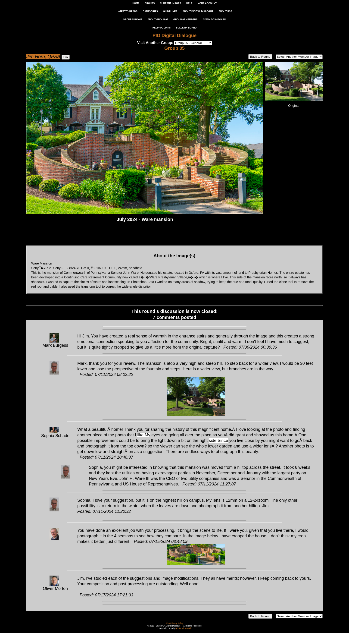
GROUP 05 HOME (132, 19)
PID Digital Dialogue (174, 35)
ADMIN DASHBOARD (214, 19)
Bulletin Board (186, 27)
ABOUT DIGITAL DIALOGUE (198, 11)
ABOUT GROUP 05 (157, 19)
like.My (143, 435)
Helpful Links (162, 27)
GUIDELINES (170, 11)
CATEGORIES (150, 11)
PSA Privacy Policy (174, 623)
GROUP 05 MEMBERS (185, 19)
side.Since (218, 440)
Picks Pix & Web (183, 628)
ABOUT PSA (225, 11)
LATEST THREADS (127, 11)
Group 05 (174, 48)
